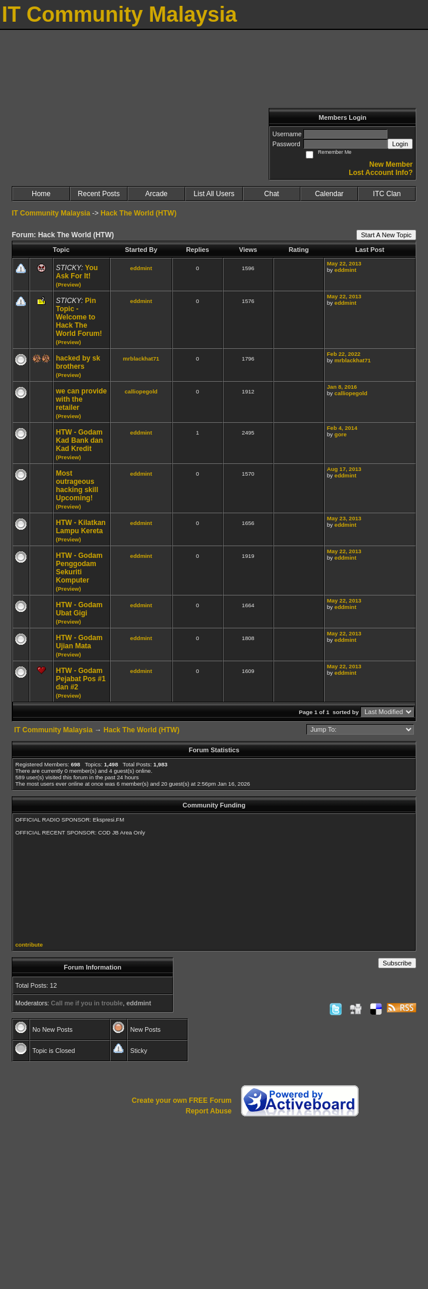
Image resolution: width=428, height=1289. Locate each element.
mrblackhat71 (141, 358)
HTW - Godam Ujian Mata (79, 642)
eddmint (141, 268)
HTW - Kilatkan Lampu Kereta (81, 527)
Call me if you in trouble (87, 1003)
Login (400, 143)
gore (341, 434)
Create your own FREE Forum (182, 1100)
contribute (29, 944)
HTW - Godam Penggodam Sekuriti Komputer (79, 567)
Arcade (156, 194)
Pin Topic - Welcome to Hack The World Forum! (79, 317)
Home (41, 194)
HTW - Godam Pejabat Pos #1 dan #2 (81, 679)
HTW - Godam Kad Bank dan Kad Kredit (79, 440)
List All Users (213, 194)
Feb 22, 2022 (343, 354)
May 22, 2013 (344, 263)
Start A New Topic (386, 234)
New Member (391, 164)
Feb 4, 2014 (342, 428)
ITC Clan (386, 194)
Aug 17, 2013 (344, 469)
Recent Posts (98, 194)
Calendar (329, 194)
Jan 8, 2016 (342, 386)
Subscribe (397, 963)
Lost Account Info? (381, 173)
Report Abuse (209, 1111)
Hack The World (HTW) (138, 213)
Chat (271, 194)
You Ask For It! (77, 272)
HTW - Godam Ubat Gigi (79, 609)
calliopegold (141, 391)
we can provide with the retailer (81, 399)
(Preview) (68, 284)
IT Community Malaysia (51, 213)
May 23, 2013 (344, 518)
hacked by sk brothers (78, 362)
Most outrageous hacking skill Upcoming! (77, 485)
